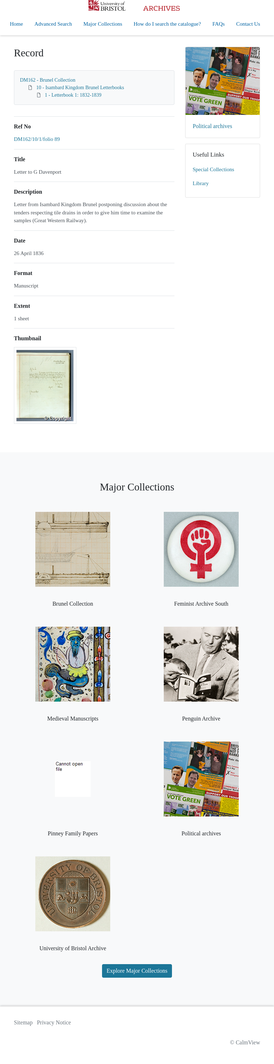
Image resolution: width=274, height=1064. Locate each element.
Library (201, 183)
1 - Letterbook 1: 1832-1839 (73, 95)
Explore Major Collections (137, 971)
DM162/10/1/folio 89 (37, 139)
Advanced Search (53, 24)
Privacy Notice (54, 1022)
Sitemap (23, 1022)
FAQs (218, 24)
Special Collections (213, 169)
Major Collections (102, 24)
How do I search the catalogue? (167, 24)
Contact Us (248, 24)
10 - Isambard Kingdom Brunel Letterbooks (80, 87)
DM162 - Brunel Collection (47, 80)
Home (16, 24)
